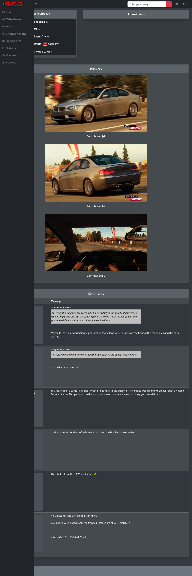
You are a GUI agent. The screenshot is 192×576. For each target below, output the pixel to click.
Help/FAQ (9, 62)
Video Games (11, 19)
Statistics (9, 48)
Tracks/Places (11, 41)
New (6, 12)
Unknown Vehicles (14, 33)
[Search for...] (147, 4)
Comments (10, 55)
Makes (7, 26)
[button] (178, 4)
